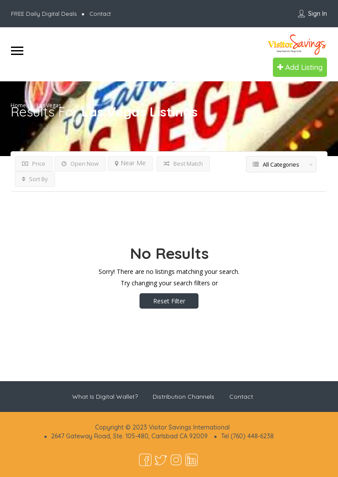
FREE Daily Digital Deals (44, 13)
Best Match (183, 163)
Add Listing (300, 67)
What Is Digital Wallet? (105, 397)
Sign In (317, 14)
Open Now (80, 163)
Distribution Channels (183, 397)
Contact (100, 13)
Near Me (130, 163)
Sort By (35, 179)
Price (33, 163)
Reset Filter (169, 301)
